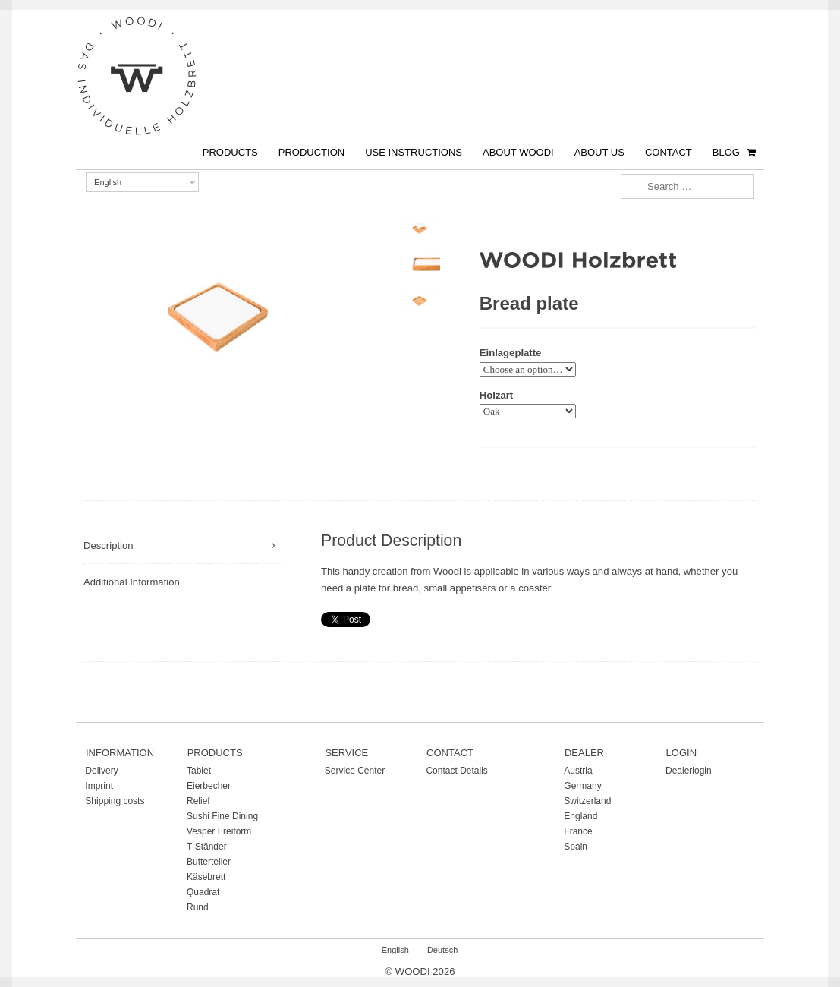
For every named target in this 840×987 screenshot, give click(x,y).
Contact (668, 152)
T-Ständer (207, 846)
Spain (575, 846)
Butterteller (209, 861)
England (580, 816)
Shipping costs (114, 801)
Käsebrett (206, 877)
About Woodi (518, 152)
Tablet (199, 770)
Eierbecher (209, 785)
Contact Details (456, 770)
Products (230, 152)
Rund (198, 907)
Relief (198, 801)
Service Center (355, 770)
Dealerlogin (688, 770)
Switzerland (587, 801)
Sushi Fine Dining (222, 816)
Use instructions (413, 152)
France (578, 831)
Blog (726, 152)
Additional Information (131, 582)
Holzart (496, 395)
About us (599, 152)
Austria (578, 770)
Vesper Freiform (219, 831)
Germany (582, 785)
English (107, 182)
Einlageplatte (511, 352)
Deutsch (442, 949)
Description (108, 545)
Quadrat (203, 892)
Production (311, 152)
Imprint (99, 785)
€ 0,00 (753, 139)
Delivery (101, 770)
